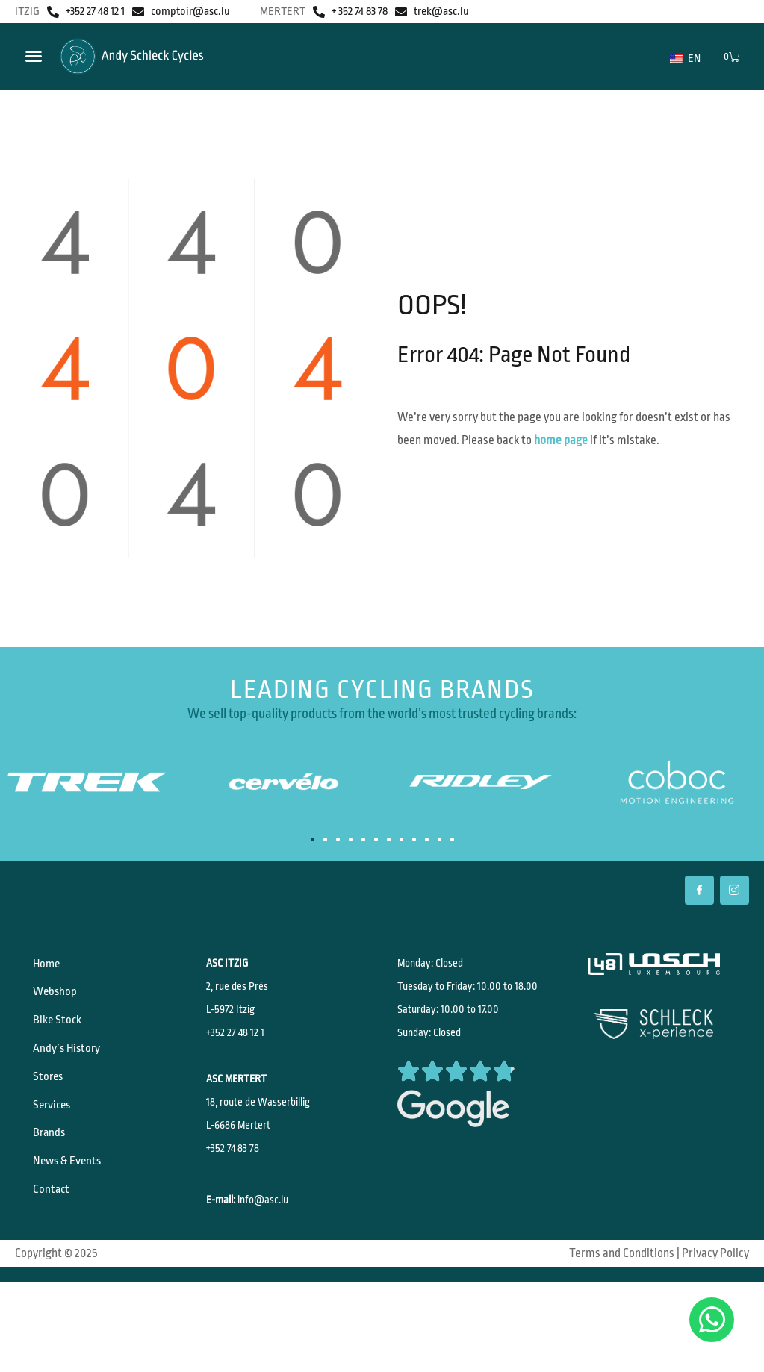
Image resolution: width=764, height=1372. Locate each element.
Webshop (60, 1001)
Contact (56, 1241)
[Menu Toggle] (34, 56)
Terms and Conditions (621, 1302)
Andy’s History (72, 1069)
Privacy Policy (715, 1302)
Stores (53, 1104)
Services (57, 1138)
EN (685, 58)
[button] (312, 839)
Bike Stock (62, 1035)
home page (561, 440)
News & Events (73, 1207)
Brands (54, 1172)
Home (51, 966)
